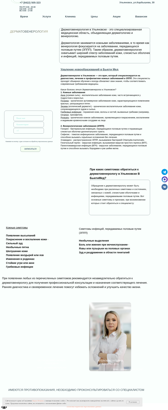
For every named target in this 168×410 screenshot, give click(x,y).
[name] (29, 118)
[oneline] (29, 124)
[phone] (29, 131)
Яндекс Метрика (38, 401)
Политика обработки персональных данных (84, 407)
